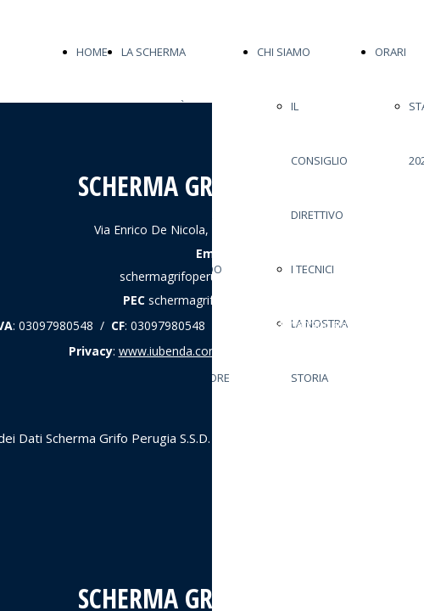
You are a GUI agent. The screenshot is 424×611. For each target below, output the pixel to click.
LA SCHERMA (153, 51)
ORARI (390, 51)
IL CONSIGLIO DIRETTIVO (319, 160)
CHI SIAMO (283, 51)
